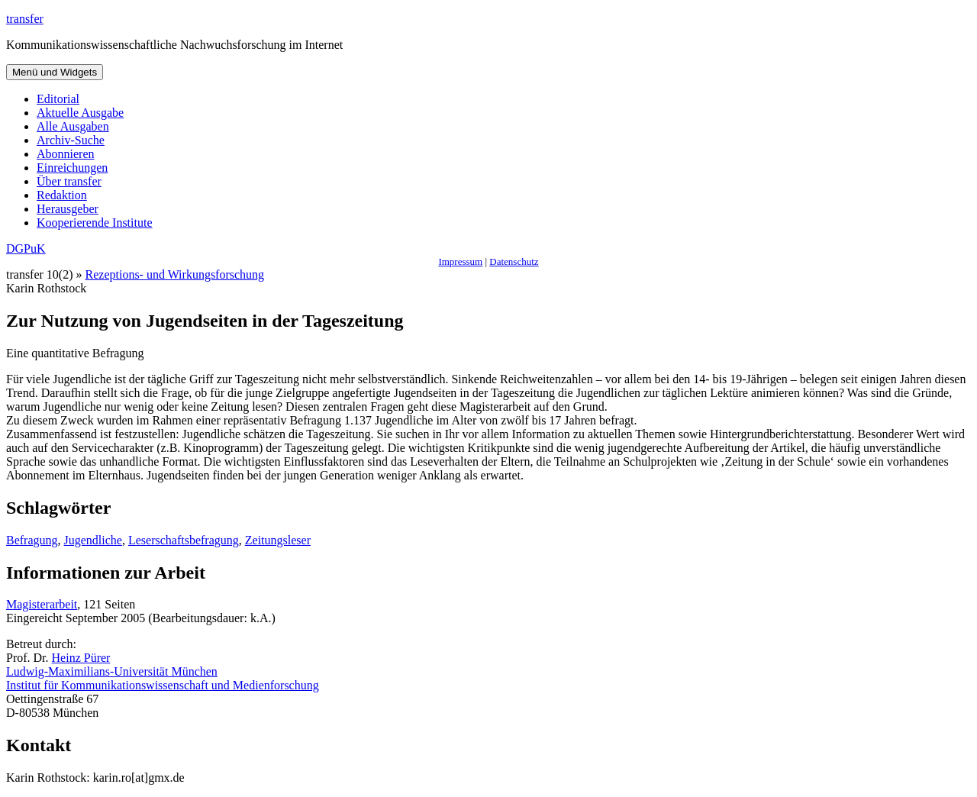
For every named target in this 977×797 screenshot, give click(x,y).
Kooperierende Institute (95, 222)
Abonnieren (66, 153)
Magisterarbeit (41, 604)
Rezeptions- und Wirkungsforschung (175, 274)
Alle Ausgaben (73, 126)
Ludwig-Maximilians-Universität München (112, 671)
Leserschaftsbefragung (183, 540)
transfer (25, 18)
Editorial (58, 98)
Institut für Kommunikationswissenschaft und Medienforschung (162, 685)
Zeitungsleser (278, 540)
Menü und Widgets (54, 72)
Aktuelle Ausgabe (80, 112)
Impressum (460, 261)
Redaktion (62, 195)
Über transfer (69, 181)
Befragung (32, 540)
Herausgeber (67, 208)
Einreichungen (72, 167)
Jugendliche (93, 540)
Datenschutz (513, 261)
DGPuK (26, 248)
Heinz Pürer (81, 657)
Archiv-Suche (71, 140)
